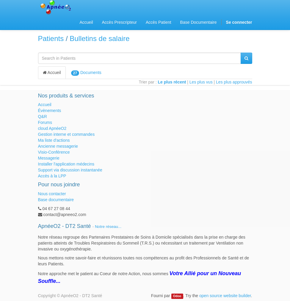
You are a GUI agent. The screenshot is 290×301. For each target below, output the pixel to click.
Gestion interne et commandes (66, 134)
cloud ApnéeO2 (52, 128)
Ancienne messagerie (58, 146)
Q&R (42, 116)
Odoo (177, 296)
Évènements (49, 110)
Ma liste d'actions (54, 140)
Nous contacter (52, 193)
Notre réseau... (108, 226)
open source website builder (225, 295)
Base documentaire (56, 199)
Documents (86, 72)
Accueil (52, 72)
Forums (45, 122)
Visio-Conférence (54, 152)
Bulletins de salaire (99, 38)
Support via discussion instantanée (70, 170)
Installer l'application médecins (66, 164)
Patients (51, 38)
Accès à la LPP (52, 176)
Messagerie (48, 158)
